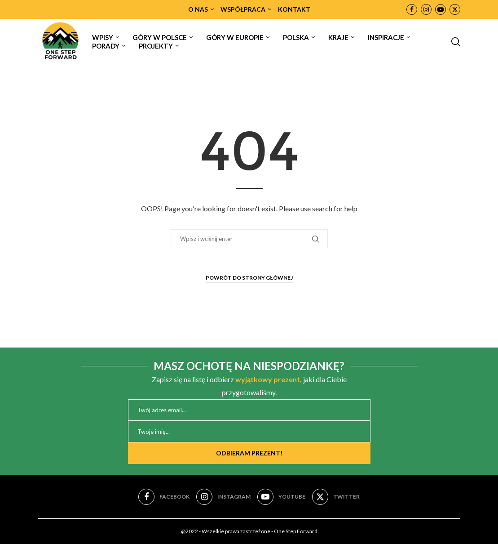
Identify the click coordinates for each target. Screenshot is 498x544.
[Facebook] (411, 9)
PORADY (105, 46)
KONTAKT (294, 9)
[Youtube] (440, 9)
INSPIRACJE (386, 37)
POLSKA (296, 37)
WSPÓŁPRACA (242, 9)
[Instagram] (426, 9)
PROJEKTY (156, 46)
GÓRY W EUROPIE (235, 37)
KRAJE (338, 37)
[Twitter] (455, 9)
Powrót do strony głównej (249, 277)
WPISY (102, 37)
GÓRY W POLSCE (159, 37)
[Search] (455, 42)
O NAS (198, 9)
